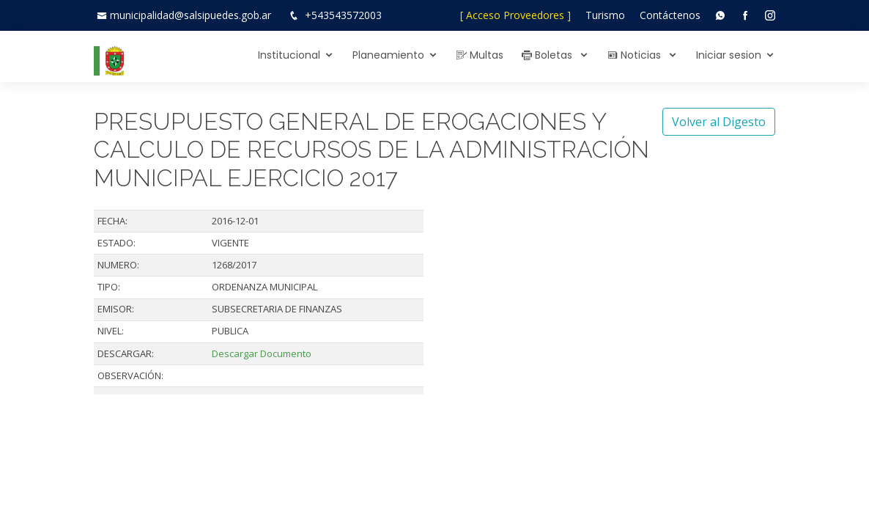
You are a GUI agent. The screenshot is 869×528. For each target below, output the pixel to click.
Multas (479, 55)
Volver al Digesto (719, 122)
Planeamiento (388, 55)
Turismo (605, 15)
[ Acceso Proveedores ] (515, 15)
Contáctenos (670, 15)
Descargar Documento (261, 353)
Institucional (289, 55)
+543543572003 (343, 15)
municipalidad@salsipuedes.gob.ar (190, 15)
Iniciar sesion (728, 55)
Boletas (548, 55)
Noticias (635, 55)
